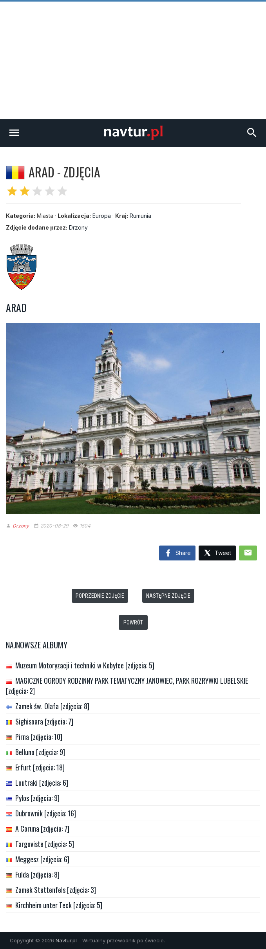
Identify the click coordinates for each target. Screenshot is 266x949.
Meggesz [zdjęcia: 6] (42, 859)
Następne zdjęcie (168, 596)
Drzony (78, 227)
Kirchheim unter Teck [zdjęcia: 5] (58, 905)
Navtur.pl (66, 940)
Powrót (133, 622)
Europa (101, 215)
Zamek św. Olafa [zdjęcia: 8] (52, 706)
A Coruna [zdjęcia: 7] (42, 828)
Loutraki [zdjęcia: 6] (41, 782)
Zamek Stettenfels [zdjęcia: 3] (55, 890)
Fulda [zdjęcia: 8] (37, 874)
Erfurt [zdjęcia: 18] (40, 767)
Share (177, 553)
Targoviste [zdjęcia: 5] (44, 844)
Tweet (217, 553)
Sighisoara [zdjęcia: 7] (44, 721)
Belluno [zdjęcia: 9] (40, 752)
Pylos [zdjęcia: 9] (37, 798)
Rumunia (140, 215)
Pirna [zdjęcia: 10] (38, 737)
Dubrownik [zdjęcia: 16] (45, 813)
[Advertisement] (133, 60)
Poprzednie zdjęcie (100, 596)
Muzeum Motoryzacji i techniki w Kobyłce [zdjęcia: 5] (84, 665)
